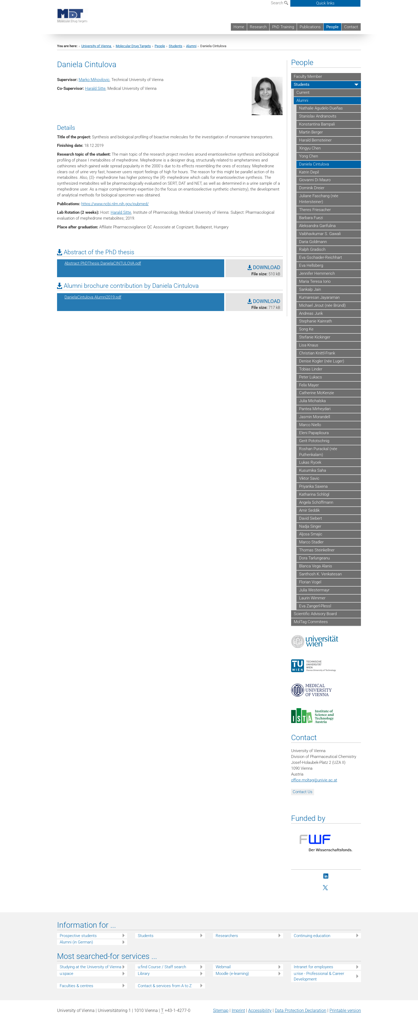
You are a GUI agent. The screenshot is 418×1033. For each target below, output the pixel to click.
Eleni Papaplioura (314, 432)
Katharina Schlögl (314, 494)
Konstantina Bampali (317, 124)
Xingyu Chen (310, 148)
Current (303, 92)
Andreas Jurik (311, 313)
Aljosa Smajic (310, 534)
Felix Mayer (309, 385)
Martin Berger (311, 132)
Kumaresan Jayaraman (319, 297)
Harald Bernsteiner (315, 140)
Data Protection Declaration (300, 1010)
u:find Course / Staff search (162, 967)
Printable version (345, 1010)
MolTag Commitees (311, 621)
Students (175, 46)
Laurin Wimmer (312, 598)
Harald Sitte (95, 88)
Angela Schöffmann (316, 502)
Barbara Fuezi (311, 217)
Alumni (191, 46)
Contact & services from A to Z (165, 985)
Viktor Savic (309, 478)
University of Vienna (96, 46)
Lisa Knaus (308, 345)
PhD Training (283, 27)
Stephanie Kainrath (315, 321)
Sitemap (220, 1010)
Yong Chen (308, 156)
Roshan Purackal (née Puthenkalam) (318, 451)
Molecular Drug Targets (133, 46)
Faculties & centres (76, 985)
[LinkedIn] (326, 876)
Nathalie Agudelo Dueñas (321, 108)
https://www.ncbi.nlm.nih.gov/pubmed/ (115, 203)
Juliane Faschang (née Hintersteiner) (318, 198)
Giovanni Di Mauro (315, 179)
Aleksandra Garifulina (317, 225)
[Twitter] (326, 888)
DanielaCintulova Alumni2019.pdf (93, 297)
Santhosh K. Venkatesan (320, 574)
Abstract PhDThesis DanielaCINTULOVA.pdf (103, 263)
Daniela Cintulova (314, 164)
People (332, 27)
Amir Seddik (309, 510)
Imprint (238, 1010)
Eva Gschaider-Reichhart (320, 257)
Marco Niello (310, 424)
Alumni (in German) (76, 942)
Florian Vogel (310, 582)
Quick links (325, 3)
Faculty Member (308, 76)
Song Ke (306, 329)
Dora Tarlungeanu (314, 558)
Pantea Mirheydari (315, 408)
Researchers (227, 935)
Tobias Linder (310, 369)
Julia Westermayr (314, 590)
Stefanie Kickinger (314, 337)
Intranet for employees (313, 967)
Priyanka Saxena (313, 486)
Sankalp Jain (310, 289)
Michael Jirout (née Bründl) (322, 305)
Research (258, 27)
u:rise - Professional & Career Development (319, 976)
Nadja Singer (310, 526)
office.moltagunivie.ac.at (314, 780)
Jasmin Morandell (314, 416)
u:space (66, 973)
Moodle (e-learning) (232, 973)
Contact (351, 27)
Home (239, 27)
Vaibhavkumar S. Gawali (320, 233)
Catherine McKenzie (316, 392)
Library (144, 973)
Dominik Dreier (311, 187)
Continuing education (312, 935)
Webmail (223, 967)
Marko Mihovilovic (94, 79)
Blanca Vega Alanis (315, 566)
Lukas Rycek (310, 462)
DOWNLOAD (264, 268)
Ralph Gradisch (312, 249)
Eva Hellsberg (311, 265)
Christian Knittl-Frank (317, 353)
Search (279, 3)
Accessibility (260, 1010)
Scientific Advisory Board (315, 613)
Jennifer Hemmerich (317, 273)
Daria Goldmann (313, 241)
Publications (310, 27)
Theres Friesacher (315, 209)
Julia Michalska (312, 400)
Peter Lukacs (310, 377)
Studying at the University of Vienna (90, 967)
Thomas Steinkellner (317, 550)
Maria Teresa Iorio (315, 281)
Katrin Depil (309, 172)
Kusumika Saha (312, 470)
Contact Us (302, 791)
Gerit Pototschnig (314, 440)
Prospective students (78, 935)
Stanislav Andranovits (317, 116)
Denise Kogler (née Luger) (321, 361)
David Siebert (310, 518)
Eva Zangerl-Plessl (315, 606)
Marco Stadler (311, 542)
